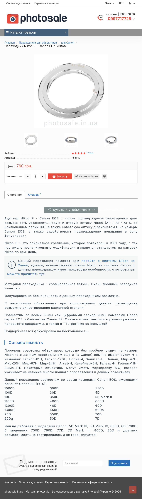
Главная (9, 42)
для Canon (67, 42)
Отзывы (34, 194)
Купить (60, 176)
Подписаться (119, 463)
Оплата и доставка (18, 3)
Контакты (10, 482)
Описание (14, 194)
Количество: (14, 176)
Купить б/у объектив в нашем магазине (72, 210)
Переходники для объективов (38, 42)
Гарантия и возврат (46, 3)
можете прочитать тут (25, 274)
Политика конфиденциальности (92, 482)
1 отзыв (89, 153)
